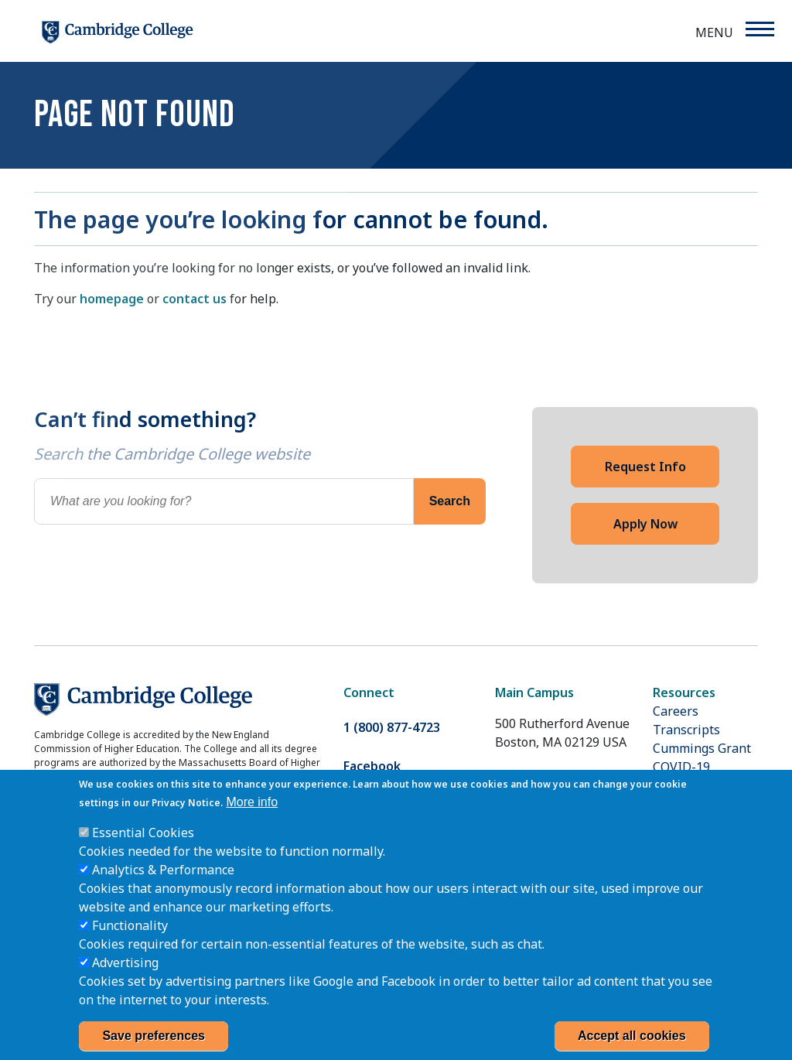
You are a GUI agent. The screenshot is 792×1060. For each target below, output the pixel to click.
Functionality (130, 943)
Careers (675, 711)
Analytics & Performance (163, 888)
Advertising (125, 981)
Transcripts (686, 729)
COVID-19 (681, 766)
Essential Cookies (143, 851)
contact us (194, 298)
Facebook (372, 765)
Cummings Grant (702, 748)
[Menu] (759, 29)
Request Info (645, 466)
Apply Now (645, 523)
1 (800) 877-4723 (391, 727)
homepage (112, 298)
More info (252, 820)
